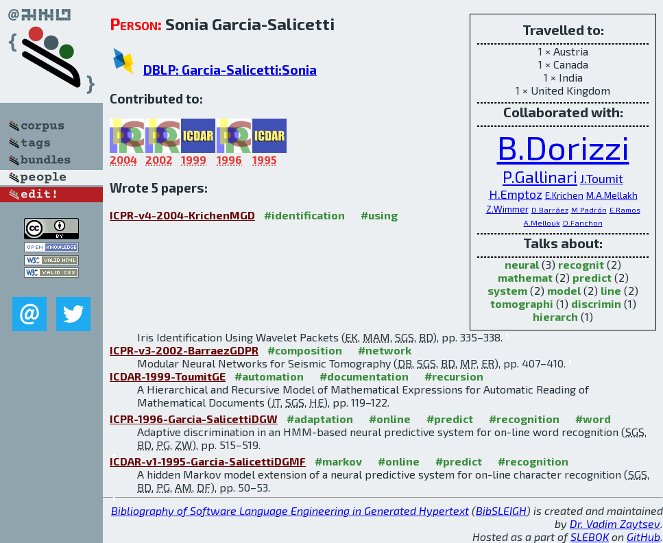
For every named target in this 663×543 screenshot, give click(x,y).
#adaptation (320, 418)
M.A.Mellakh (612, 195)
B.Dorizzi (563, 147)
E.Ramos (625, 209)
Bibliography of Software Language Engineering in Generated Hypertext (290, 510)
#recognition (524, 418)
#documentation (364, 376)
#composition (304, 350)
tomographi (521, 303)
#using (379, 214)
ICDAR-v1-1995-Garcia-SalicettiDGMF (208, 461)
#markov (338, 461)
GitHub (643, 536)
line (611, 290)
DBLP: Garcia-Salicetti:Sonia (230, 69)
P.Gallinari (540, 176)
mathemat (525, 277)
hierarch (555, 316)
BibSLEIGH (501, 510)
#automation (269, 376)
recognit (581, 264)
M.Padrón (589, 209)
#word (593, 418)
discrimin (596, 303)
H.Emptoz (515, 194)
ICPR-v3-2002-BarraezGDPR (184, 350)
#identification (304, 214)
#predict (449, 418)
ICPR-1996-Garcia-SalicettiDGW (194, 418)
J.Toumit (601, 178)
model (564, 290)
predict (592, 277)
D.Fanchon (583, 222)
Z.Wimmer (507, 209)
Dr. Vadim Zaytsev (615, 523)
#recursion (453, 376)
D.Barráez (549, 209)
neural (522, 264)
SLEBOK (589, 536)
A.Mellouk (542, 222)
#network (384, 350)
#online (390, 418)
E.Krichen (564, 195)
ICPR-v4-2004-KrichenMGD (182, 214)
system (507, 290)
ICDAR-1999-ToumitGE (168, 376)
